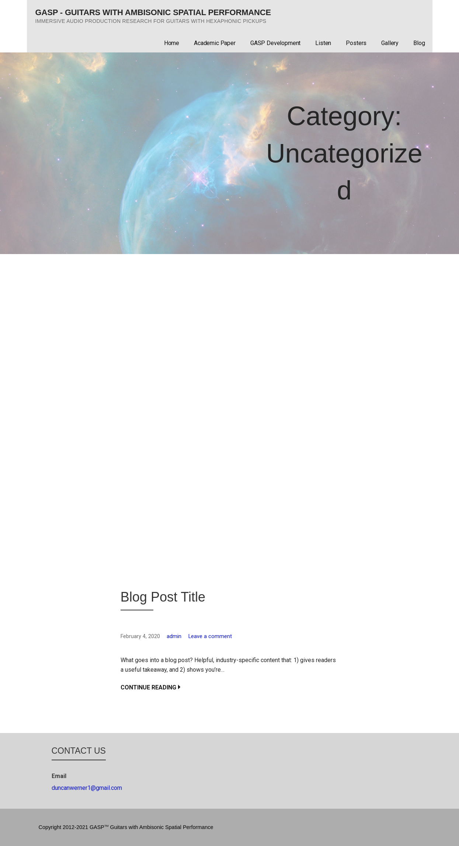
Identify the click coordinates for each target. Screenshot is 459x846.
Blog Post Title (163, 596)
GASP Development (275, 43)
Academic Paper (215, 43)
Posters (356, 43)
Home (171, 43)
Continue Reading (148, 687)
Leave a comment (210, 636)
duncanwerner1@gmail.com (87, 787)
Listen (323, 43)
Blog (419, 43)
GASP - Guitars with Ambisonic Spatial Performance (153, 12)
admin (174, 636)
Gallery (390, 43)
